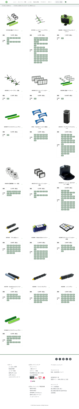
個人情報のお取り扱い (56, 388)
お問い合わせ (12, 375)
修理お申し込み (13, 373)
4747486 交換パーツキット (12, 30)
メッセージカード (34, 396)
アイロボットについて (56, 365)
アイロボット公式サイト (6, 5)
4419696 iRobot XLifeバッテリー (39, 237)
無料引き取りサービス (35, 394)
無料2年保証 (33, 388)
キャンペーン (33, 366)
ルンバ (14, 1)
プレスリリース (55, 370)
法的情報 (53, 392)
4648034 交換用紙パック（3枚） (12, 183)
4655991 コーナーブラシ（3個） (12, 90)
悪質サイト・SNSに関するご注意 (59, 379)
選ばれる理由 (36, 1)
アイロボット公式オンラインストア (20, 5)
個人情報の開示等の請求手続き (59, 390)
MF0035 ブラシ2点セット (12, 237)
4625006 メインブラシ (66, 286)
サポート (50, 1)
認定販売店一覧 (55, 377)
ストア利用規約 (34, 375)
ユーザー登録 (12, 370)
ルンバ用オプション (31, 5)
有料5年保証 (33, 390)
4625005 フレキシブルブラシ (39, 286)
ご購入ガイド (33, 368)
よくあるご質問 (13, 366)
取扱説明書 (11, 368)
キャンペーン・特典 (22, 1)
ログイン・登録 (34, 370)
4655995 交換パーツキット (66, 90)
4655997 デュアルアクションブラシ (12, 126)
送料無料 (36, 392)
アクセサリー (43, 1)
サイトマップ (54, 384)
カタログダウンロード (14, 377)
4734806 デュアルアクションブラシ (12, 330)
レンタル (30, 1)
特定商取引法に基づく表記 (37, 373)
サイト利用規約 (55, 386)
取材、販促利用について (57, 372)
